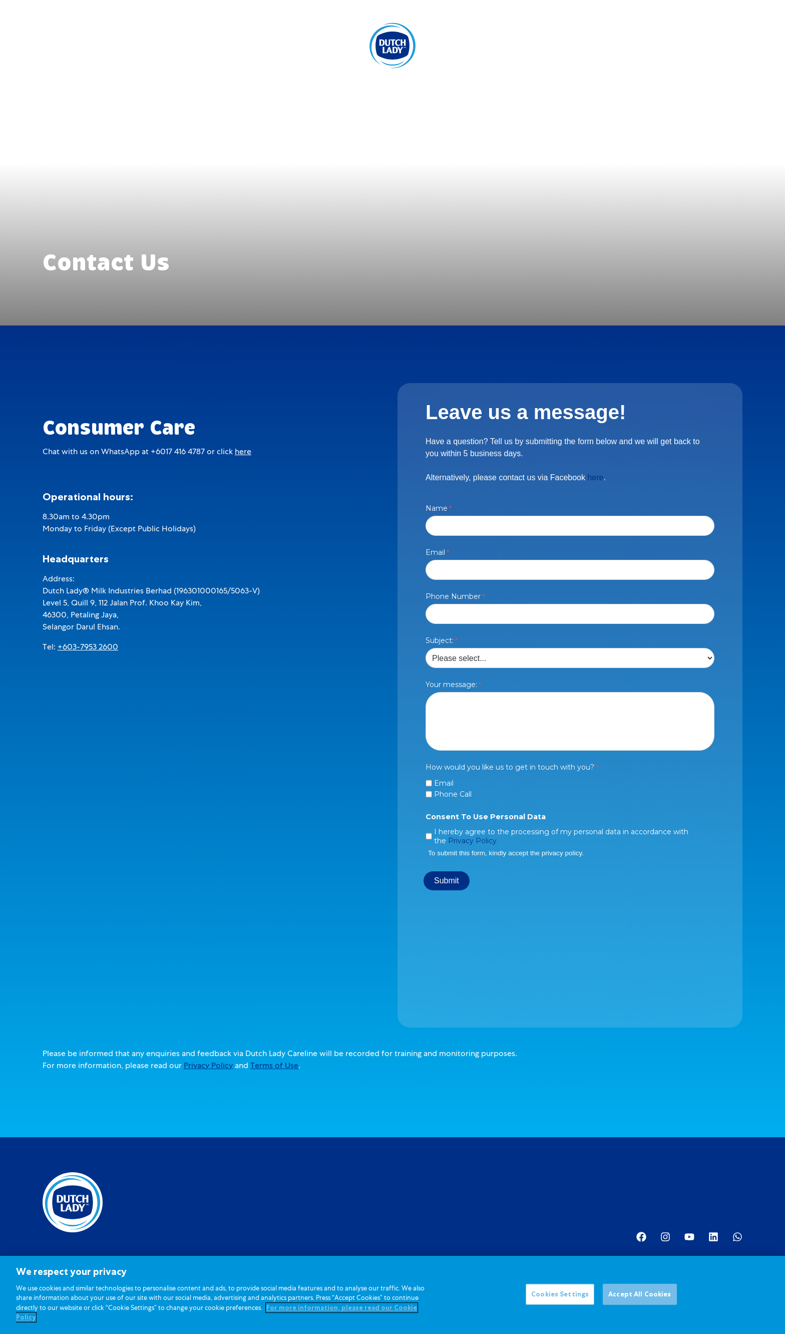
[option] (693, 46)
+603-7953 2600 (88, 646)
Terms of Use (274, 1065)
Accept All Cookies (639, 1294)
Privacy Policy (208, 1065)
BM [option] (693, 46)
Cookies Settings (560, 1294)
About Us (456, 45)
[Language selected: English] (693, 46)
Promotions (325, 45)
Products (200, 45)
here (243, 451)
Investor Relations (525, 45)
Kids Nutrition (263, 45)
